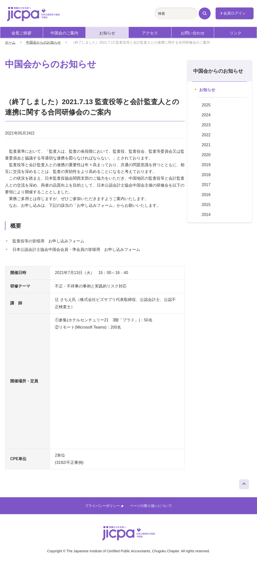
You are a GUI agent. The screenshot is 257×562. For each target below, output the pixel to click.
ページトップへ (244, 483)
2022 (206, 135)
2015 (206, 205)
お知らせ (107, 33)
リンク (236, 33)
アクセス (150, 33)
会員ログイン (234, 13)
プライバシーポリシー (104, 506)
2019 (206, 165)
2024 (206, 115)
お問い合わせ (193, 33)
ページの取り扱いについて (151, 506)
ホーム (10, 42)
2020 (206, 155)
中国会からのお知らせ (43, 42)
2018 (206, 175)
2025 (206, 105)
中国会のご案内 (64, 33)
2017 (206, 185)
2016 (206, 195)
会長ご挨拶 (21, 33)
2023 (206, 125)
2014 (206, 214)
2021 (206, 145)
